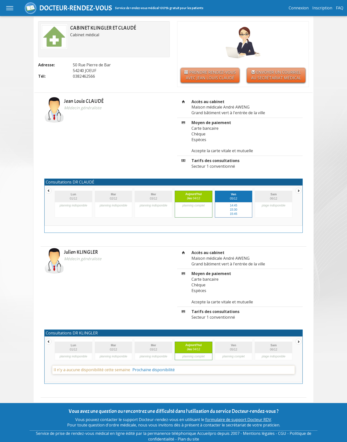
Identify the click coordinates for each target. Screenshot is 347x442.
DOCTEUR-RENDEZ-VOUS (75, 8)
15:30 (233, 209)
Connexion (299, 8)
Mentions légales (259, 433)
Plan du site (188, 439)
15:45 (233, 214)
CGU (282, 433)
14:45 (233, 205)
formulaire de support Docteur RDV (238, 419)
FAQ (339, 8)
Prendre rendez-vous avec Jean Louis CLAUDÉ (210, 75)
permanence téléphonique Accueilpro (181, 433)
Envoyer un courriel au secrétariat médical (276, 75)
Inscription (322, 8)
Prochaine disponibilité (153, 369)
